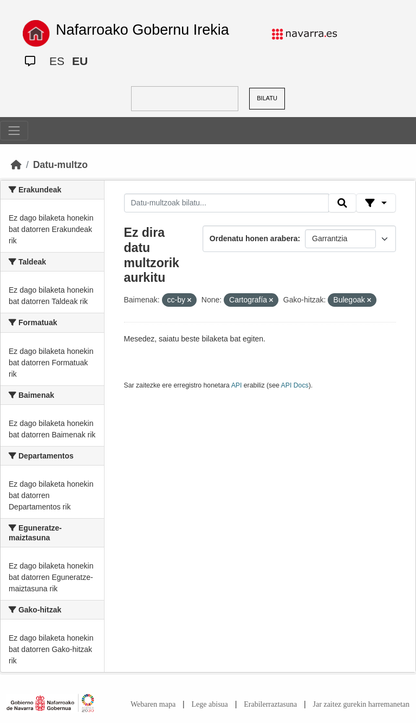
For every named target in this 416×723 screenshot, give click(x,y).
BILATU (267, 98)
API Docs (295, 385)
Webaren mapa (153, 704)
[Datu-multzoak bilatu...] (226, 203)
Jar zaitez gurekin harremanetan (361, 704)
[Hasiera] (16, 164)
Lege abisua (210, 704)
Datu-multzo (60, 164)
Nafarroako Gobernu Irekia (142, 30)
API (236, 385)
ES (56, 61)
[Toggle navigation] (14, 130)
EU (80, 61)
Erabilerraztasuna (270, 704)
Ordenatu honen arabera (254, 238)
